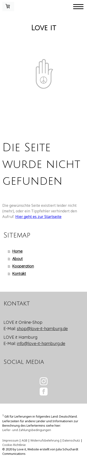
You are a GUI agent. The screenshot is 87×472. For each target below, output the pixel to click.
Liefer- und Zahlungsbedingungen (26, 430)
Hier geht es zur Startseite (38, 216)
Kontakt (19, 273)
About (17, 258)
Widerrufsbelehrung (44, 440)
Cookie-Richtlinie (14, 445)
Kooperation (23, 266)
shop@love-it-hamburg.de (42, 328)
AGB (24, 440)
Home (17, 251)
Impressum (10, 440)
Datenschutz (71, 440)
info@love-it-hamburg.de (41, 343)
